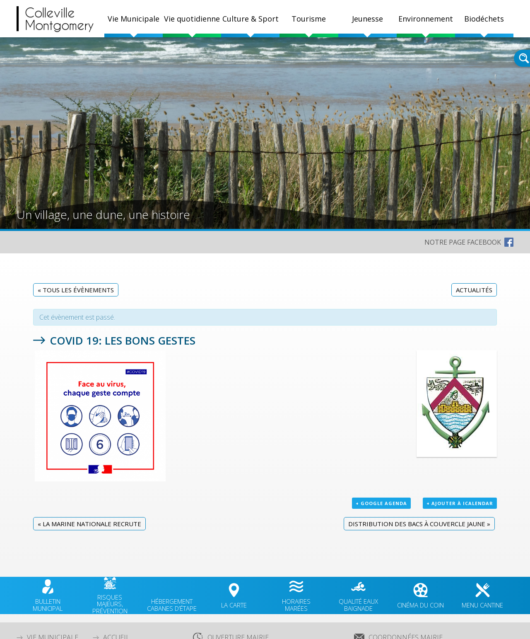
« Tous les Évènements (76, 290)
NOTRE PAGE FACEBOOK (462, 242)
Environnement (425, 19)
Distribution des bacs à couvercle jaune (419, 524)
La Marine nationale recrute (89, 524)
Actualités (474, 290)
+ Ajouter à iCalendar (459, 503)
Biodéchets (484, 19)
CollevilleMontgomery (59, 18)
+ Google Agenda (381, 503)
